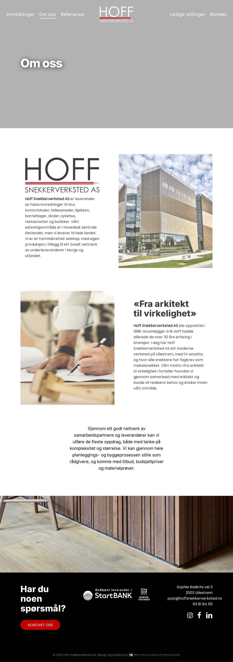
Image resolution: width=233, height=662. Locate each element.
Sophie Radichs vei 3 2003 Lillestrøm (195, 589)
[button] (40, 625)
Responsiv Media (147, 655)
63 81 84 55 (203, 604)
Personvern (171, 655)
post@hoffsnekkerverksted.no (190, 598)
